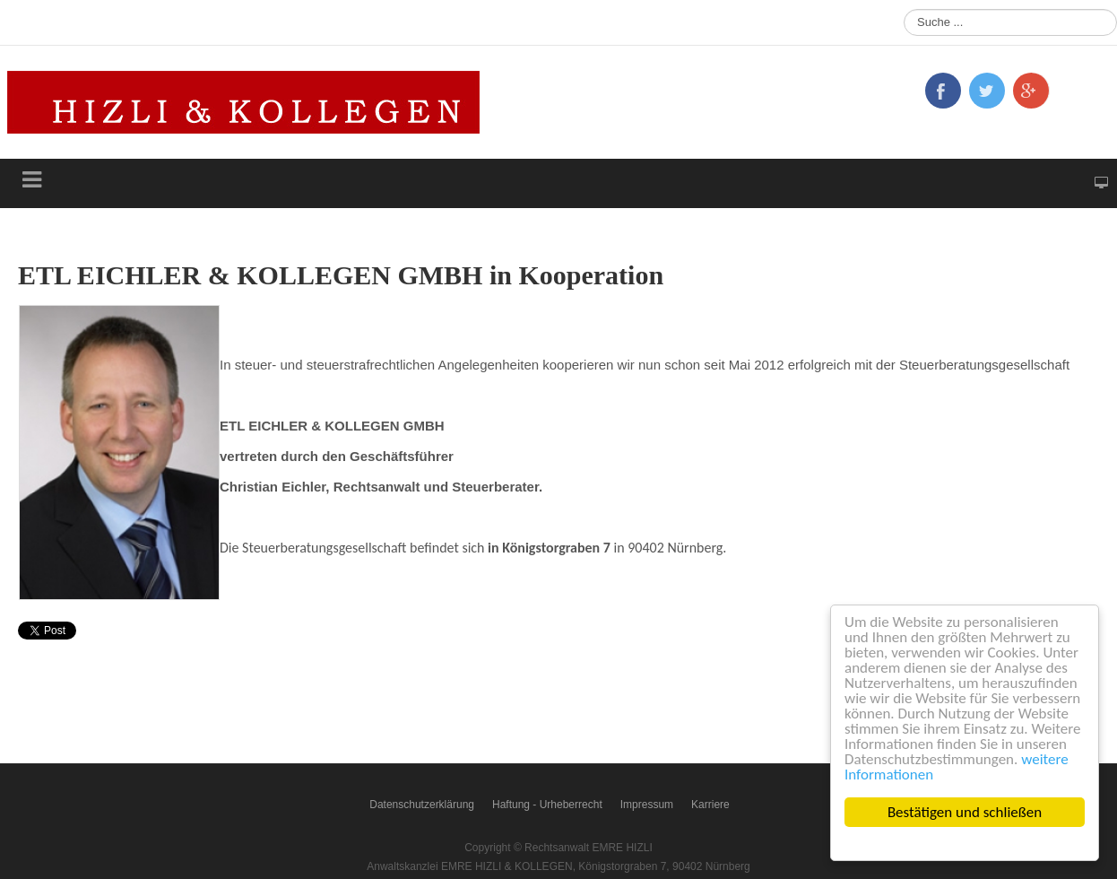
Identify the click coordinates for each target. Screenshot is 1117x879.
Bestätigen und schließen (965, 812)
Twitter (987, 91)
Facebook (943, 91)
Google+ (1031, 91)
